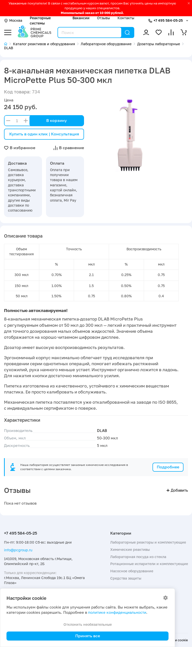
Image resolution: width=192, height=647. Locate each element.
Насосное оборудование (131, 571)
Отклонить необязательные (88, 624)
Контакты (126, 18)
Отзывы (103, 18)
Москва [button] (13, 20)
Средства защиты (125, 578)
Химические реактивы (130, 549)
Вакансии (81, 18)
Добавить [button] (177, 490)
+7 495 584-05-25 (168, 20)
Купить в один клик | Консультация (44, 133)
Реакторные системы (40, 20)
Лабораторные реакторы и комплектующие (148, 542)
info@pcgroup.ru (18, 550)
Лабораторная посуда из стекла (138, 557)
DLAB (102, 430)
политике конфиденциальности (117, 612)
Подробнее (168, 466)
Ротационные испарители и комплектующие (149, 564)
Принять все (87, 635)
